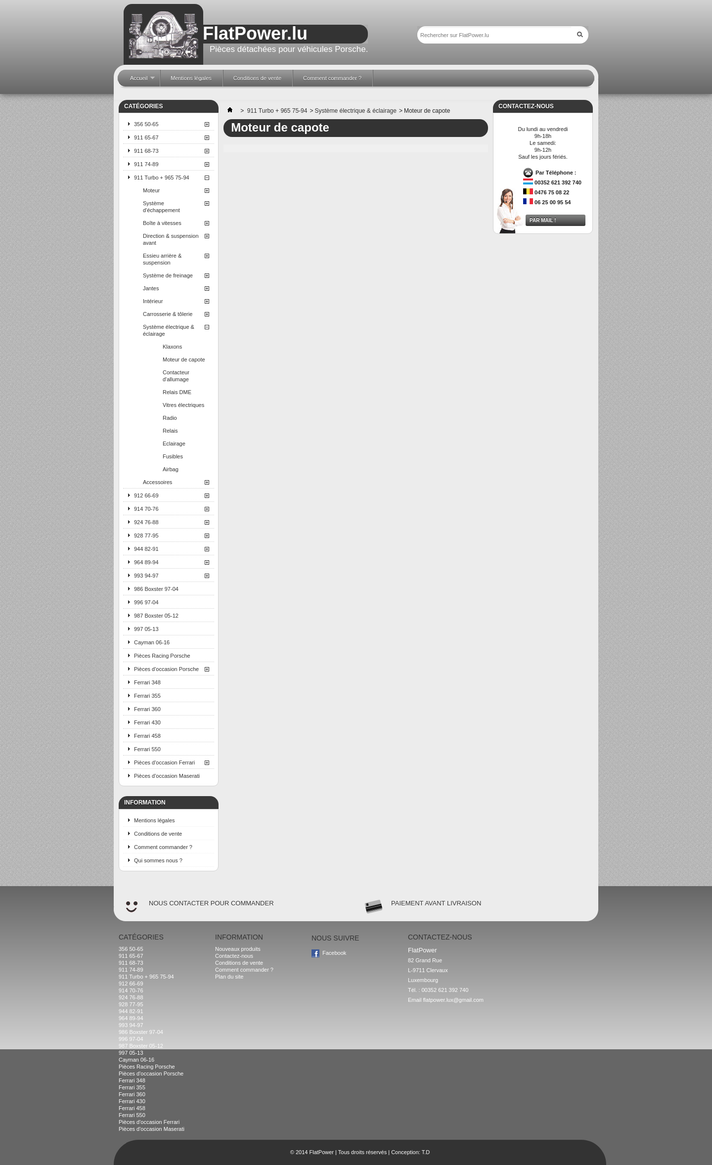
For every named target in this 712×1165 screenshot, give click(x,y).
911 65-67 (146, 137)
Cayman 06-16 (152, 642)
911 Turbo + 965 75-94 (161, 177)
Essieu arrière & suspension (162, 259)
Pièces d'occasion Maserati (167, 776)
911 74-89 (146, 164)
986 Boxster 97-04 (156, 589)
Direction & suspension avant (171, 239)
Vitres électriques (183, 405)
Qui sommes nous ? (158, 860)
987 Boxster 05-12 (156, 616)
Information (145, 802)
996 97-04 (146, 602)
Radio (170, 418)
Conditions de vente (158, 834)
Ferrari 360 (147, 709)
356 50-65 (146, 124)
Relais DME (177, 392)
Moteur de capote (184, 359)
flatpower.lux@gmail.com (453, 1000)
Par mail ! (543, 220)
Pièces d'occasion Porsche (166, 669)
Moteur (151, 190)
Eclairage (174, 444)
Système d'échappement (161, 206)
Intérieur (153, 301)
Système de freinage (168, 275)
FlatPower (321, 1152)
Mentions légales (154, 820)
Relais (170, 431)
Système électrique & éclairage (168, 330)
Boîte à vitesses (162, 223)
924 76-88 (146, 522)
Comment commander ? (163, 847)
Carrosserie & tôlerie (167, 314)
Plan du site (229, 977)
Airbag (170, 469)
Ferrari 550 (147, 749)
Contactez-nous (234, 956)
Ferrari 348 (147, 682)
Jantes (151, 288)
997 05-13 (146, 629)
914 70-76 (146, 509)
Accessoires (157, 482)
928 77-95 (146, 535)
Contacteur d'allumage (176, 375)
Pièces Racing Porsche (162, 656)
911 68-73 (146, 151)
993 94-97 (146, 576)
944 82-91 (146, 549)
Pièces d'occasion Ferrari (164, 762)
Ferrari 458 (147, 736)
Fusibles (173, 456)
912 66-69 (146, 495)
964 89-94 (146, 562)
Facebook (334, 953)
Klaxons (172, 347)
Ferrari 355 (147, 696)
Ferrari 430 (147, 722)
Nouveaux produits (238, 949)
